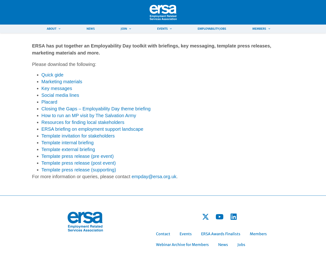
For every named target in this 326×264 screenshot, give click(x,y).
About (53, 28)
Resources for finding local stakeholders (82, 122)
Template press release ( (67, 156)
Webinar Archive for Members (182, 244)
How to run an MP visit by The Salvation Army (88, 115)
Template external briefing (68, 149)
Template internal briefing (67, 142)
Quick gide (52, 74)
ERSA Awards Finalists (220, 233)
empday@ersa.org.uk (154, 176)
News (91, 28)
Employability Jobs (212, 28)
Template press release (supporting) (78, 169)
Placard (49, 102)
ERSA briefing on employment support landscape (92, 129)
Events (164, 28)
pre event (102, 156)
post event (103, 163)
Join (126, 28)
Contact (163, 233)
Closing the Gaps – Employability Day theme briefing (96, 108)
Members (261, 28)
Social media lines (60, 95)
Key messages (56, 88)
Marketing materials (61, 81)
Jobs (241, 244)
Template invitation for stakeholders (78, 135)
